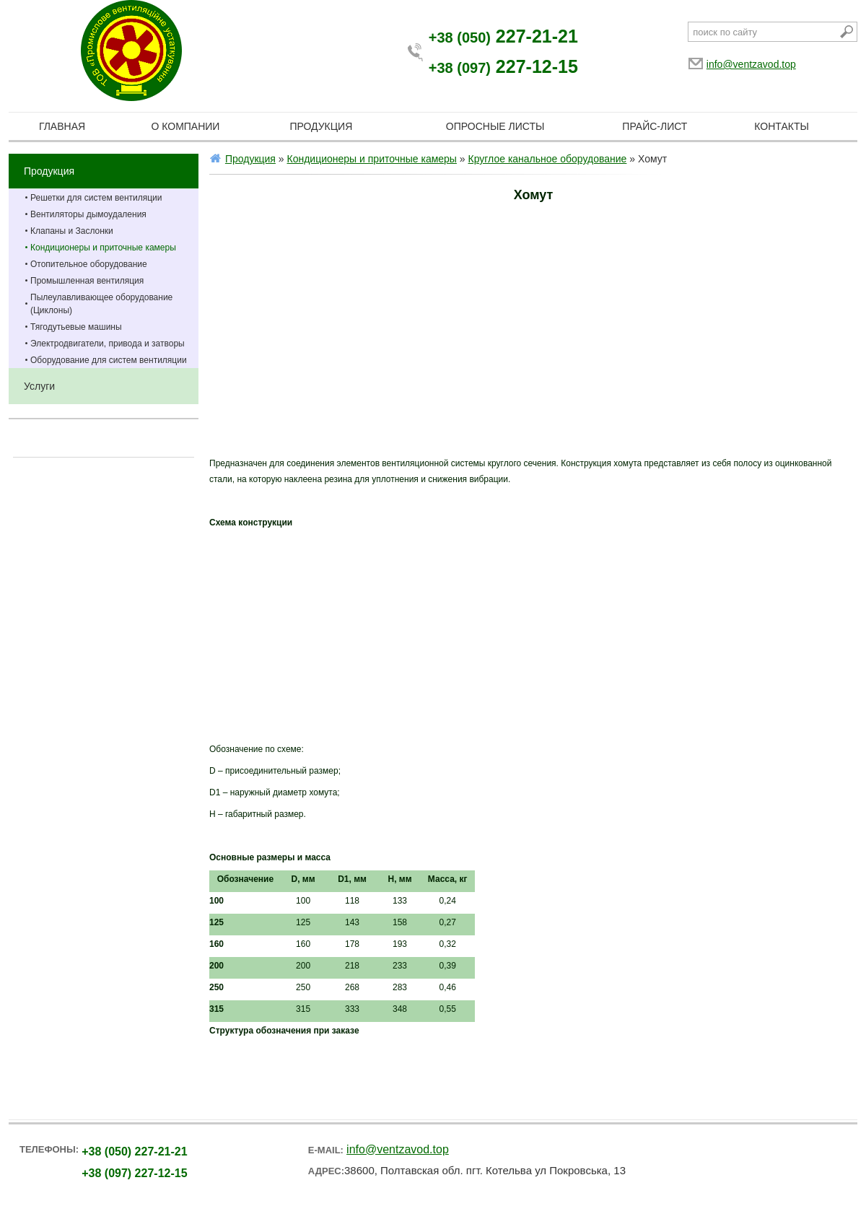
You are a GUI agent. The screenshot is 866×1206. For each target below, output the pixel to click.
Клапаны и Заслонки (71, 231)
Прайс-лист (654, 126)
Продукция (320, 126)
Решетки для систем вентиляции (96, 198)
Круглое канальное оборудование (547, 159)
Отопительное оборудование (88, 264)
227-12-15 (503, 66)
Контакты (781, 126)
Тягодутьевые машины (76, 327)
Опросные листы (495, 126)
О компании (185, 126)
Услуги (39, 386)
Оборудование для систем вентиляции (108, 360)
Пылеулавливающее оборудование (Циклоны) (101, 303)
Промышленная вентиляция (87, 281)
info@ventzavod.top (751, 64)
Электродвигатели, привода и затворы (107, 343)
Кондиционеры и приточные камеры (103, 247)
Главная (62, 126)
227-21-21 (503, 36)
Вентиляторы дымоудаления (88, 214)
